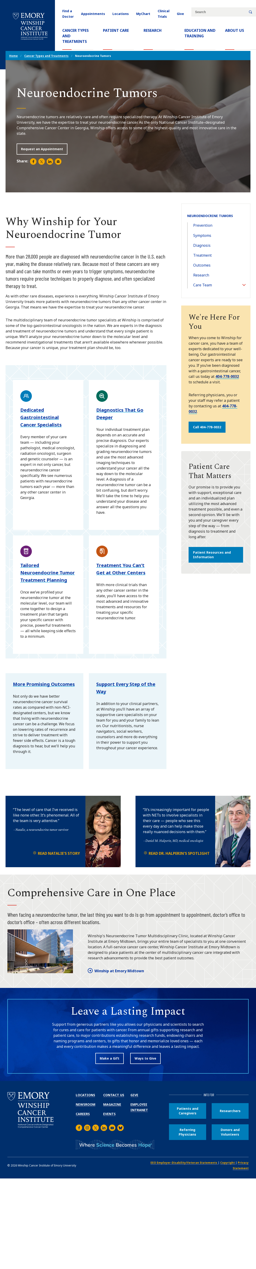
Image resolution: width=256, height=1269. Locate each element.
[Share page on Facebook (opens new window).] (33, 161)
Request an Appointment (42, 149)
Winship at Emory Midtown (119, 970)
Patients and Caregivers (187, 1110)
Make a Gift (109, 1058)
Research (153, 30)
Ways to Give (145, 1058)
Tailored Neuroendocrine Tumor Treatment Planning (47, 572)
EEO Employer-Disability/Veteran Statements (184, 1163)
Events (109, 1114)
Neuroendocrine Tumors (210, 216)
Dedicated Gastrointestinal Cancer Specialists (41, 417)
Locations (120, 14)
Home (13, 56)
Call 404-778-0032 (207, 427)
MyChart (143, 14)
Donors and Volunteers (230, 1132)
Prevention (202, 225)
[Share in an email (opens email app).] (58, 161)
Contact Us (113, 1095)
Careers (83, 1114)
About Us (234, 30)
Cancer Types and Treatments (77, 36)
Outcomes (202, 265)
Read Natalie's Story (59, 853)
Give (180, 14)
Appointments (93, 14)
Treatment (202, 255)
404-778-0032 (227, 376)
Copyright (227, 1163)
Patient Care (116, 30)
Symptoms (202, 235)
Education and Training (199, 33)
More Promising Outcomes (44, 684)
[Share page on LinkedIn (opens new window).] (50, 161)
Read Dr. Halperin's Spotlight (179, 853)
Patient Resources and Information (212, 554)
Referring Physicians (187, 1132)
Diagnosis (202, 245)
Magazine (112, 1104)
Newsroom (85, 1104)
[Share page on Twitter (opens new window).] (41, 161)
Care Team (202, 285)
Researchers (230, 1111)
